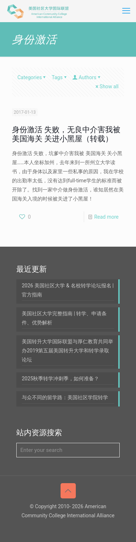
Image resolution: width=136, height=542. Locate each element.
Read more (106, 217)
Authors (87, 77)
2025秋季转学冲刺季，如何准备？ (60, 378)
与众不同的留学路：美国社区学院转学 (65, 397)
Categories (32, 77)
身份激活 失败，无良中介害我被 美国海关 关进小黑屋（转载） (66, 134)
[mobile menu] (126, 11)
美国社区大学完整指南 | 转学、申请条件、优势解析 (64, 318)
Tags (59, 77)
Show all (107, 86)
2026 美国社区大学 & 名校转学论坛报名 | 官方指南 (68, 290)
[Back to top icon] (68, 490)
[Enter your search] (68, 450)
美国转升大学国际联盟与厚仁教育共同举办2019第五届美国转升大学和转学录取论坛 (67, 351)
